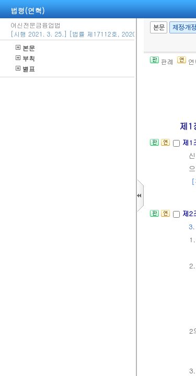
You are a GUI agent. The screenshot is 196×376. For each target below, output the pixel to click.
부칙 (25, 58)
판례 (162, 61)
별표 (25, 68)
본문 (25, 47)
